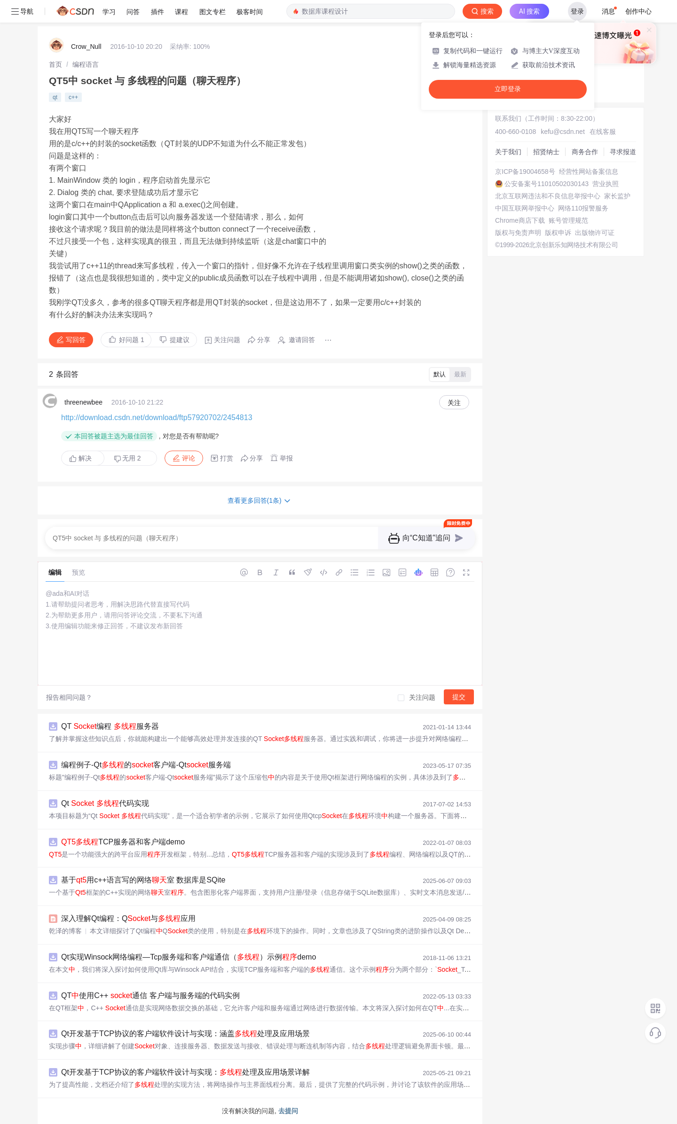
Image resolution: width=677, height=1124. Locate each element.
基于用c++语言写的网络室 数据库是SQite (143, 880)
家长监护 (617, 196)
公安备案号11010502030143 (546, 183)
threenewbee (83, 402)
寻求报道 (623, 152)
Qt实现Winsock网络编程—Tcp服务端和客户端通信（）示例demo (188, 957)
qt (55, 97)
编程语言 (85, 64)
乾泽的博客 (65, 931)
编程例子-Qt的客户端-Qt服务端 (146, 765)
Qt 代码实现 (105, 803)
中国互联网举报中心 (524, 208)
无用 (127, 458)
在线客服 (603, 131)
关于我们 (508, 152)
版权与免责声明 (518, 232)
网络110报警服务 (583, 208)
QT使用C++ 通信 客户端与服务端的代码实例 (150, 995)
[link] (55, 64)
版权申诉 (558, 232)
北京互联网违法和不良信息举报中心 (547, 196)
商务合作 (585, 152)
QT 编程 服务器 (110, 726)
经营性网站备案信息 (588, 171)
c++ (73, 97)
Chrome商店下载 (520, 220)
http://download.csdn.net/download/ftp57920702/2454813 (156, 418)
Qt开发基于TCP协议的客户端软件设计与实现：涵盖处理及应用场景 (185, 1034)
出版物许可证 (594, 232)
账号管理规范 (568, 220)
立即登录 (508, 89)
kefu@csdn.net (563, 131)
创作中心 (638, 11)
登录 (577, 11)
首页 (55, 64)
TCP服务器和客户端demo (123, 842)
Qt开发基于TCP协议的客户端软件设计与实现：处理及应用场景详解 (185, 1072)
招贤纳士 (546, 152)
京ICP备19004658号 (525, 171)
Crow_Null (86, 46)
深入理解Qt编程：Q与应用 (128, 918)
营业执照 (605, 183)
